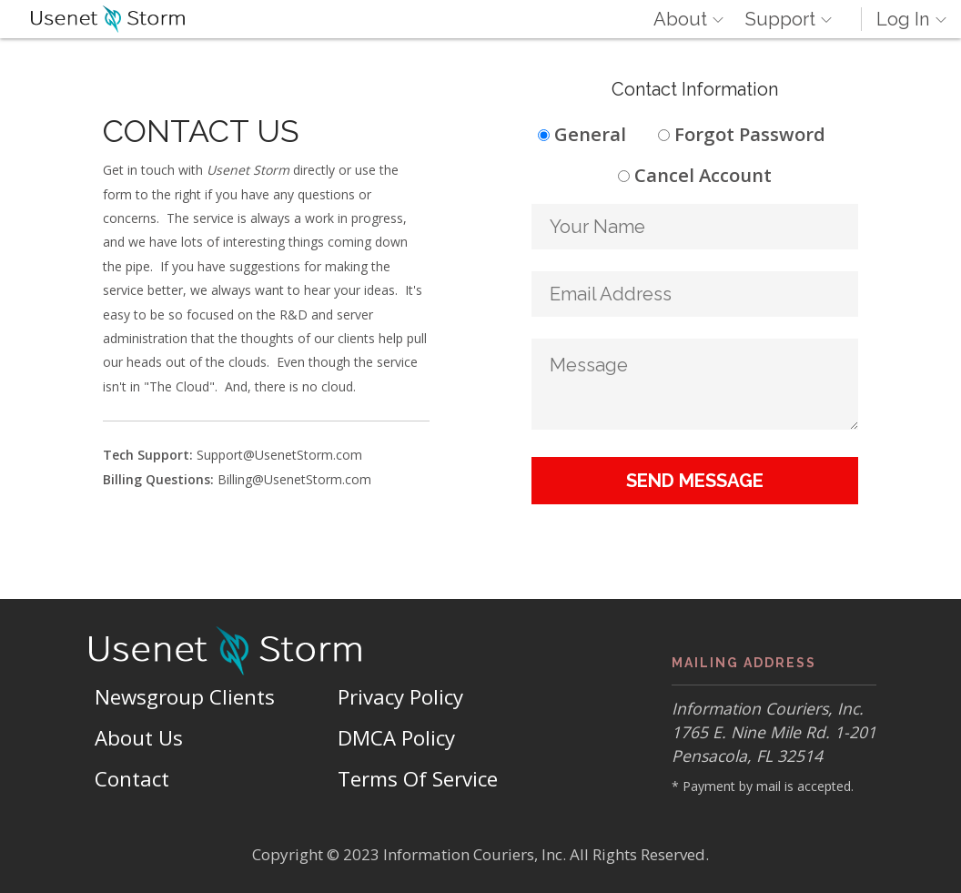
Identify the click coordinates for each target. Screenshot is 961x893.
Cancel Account (703, 175)
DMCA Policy (396, 738)
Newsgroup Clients (185, 697)
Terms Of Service (418, 779)
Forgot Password (749, 134)
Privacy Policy (400, 697)
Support (780, 19)
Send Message (695, 481)
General (590, 134)
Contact (132, 779)
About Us (139, 738)
